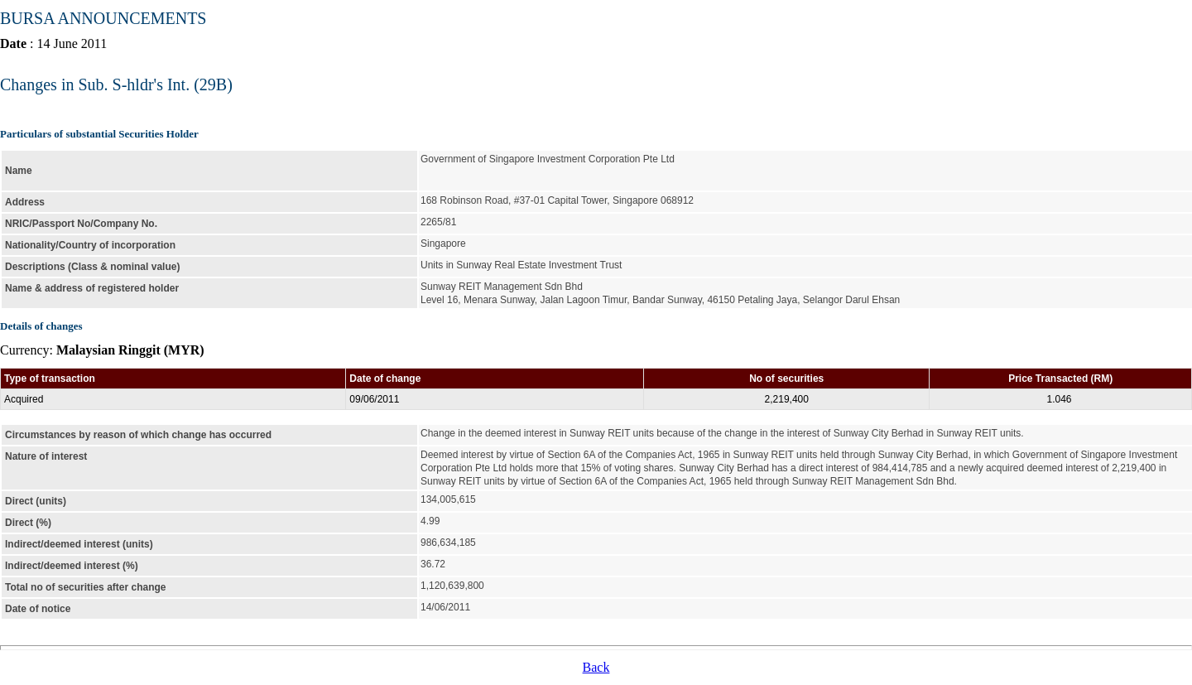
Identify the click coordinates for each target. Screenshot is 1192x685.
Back (596, 667)
